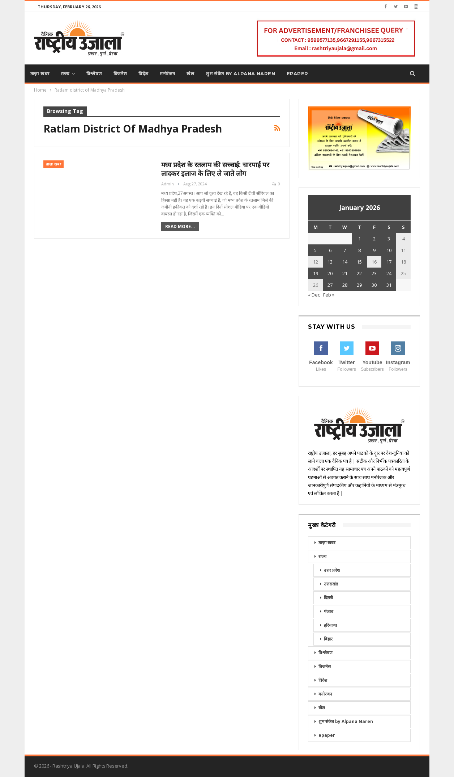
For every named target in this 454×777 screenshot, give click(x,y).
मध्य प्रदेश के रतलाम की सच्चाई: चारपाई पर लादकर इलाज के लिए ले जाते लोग (215, 169)
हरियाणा (330, 625)
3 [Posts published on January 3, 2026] (388, 238)
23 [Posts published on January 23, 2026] (374, 273)
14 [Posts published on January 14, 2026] (344, 262)
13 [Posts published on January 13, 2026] (330, 262)
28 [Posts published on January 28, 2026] (344, 285)
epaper (297, 73)
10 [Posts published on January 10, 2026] (388, 250)
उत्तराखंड (331, 584)
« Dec (314, 294)
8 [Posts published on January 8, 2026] (359, 250)
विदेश (143, 73)
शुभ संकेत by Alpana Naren (240, 73)
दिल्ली (328, 598)
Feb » (328, 294)
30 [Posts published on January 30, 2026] (374, 285)
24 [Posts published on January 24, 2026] (388, 273)
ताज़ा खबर (39, 73)
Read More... (180, 226)
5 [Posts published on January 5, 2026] (315, 250)
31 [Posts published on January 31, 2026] (388, 285)
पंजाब (328, 611)
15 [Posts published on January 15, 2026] (359, 262)
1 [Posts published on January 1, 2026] (359, 238)
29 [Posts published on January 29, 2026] (359, 285)
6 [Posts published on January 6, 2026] (330, 250)
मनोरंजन (167, 73)
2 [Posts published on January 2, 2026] (374, 238)
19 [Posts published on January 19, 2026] (315, 273)
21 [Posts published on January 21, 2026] (344, 273)
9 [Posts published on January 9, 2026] (374, 250)
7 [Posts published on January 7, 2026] (344, 250)
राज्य (65, 73)
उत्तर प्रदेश (332, 570)
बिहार (328, 639)
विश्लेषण (94, 73)
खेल (190, 73)
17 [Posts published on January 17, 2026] (388, 262)
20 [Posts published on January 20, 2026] (330, 273)
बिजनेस (120, 73)
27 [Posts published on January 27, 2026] (330, 285)
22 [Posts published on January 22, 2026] (359, 273)
